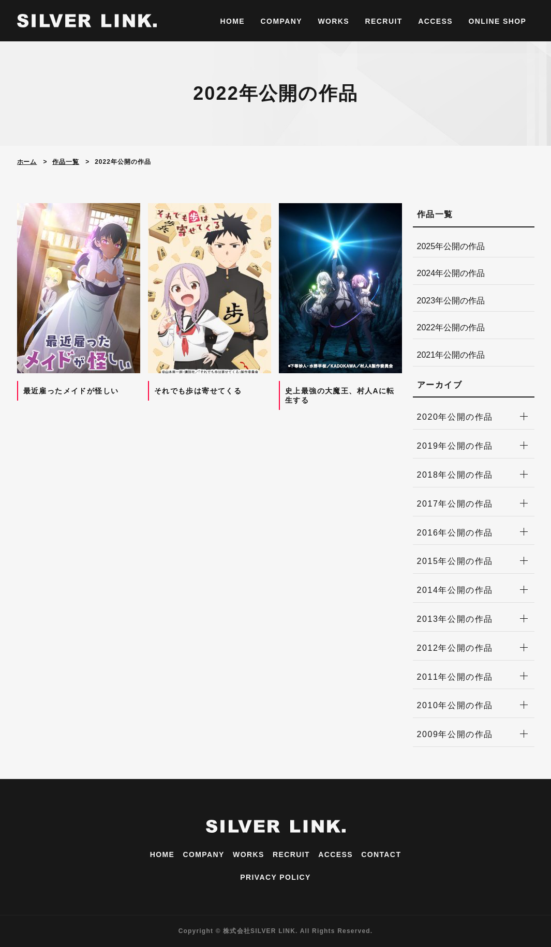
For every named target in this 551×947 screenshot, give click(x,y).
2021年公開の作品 (451, 354)
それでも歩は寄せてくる (198, 391)
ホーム (27, 161)
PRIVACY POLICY (275, 877)
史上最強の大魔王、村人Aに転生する (340, 395)
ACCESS (435, 21)
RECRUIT (384, 21)
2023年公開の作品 (451, 300)
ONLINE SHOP (497, 21)
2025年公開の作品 (451, 246)
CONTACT (381, 854)
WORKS (333, 21)
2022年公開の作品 (451, 327)
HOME (232, 21)
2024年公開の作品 (451, 273)
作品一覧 (65, 161)
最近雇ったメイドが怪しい (71, 391)
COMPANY (281, 21)
